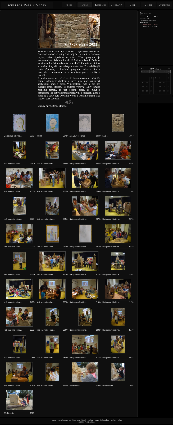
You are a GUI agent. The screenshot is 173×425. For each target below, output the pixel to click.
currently (98, 420)
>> (169, 68)
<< (142, 68)
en (115, 420)
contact (106, 420)
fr (118, 420)
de (121, 420)
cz (112, 420)
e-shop (90, 420)
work (60, 420)
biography (76, 420)
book (84, 420)
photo (54, 420)
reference (67, 420)
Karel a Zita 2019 (150, 26)
